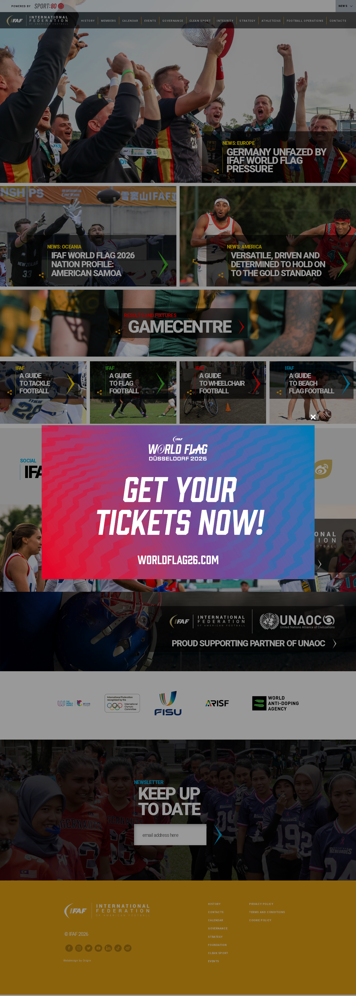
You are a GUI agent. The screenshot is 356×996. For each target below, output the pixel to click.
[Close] (313, 417)
